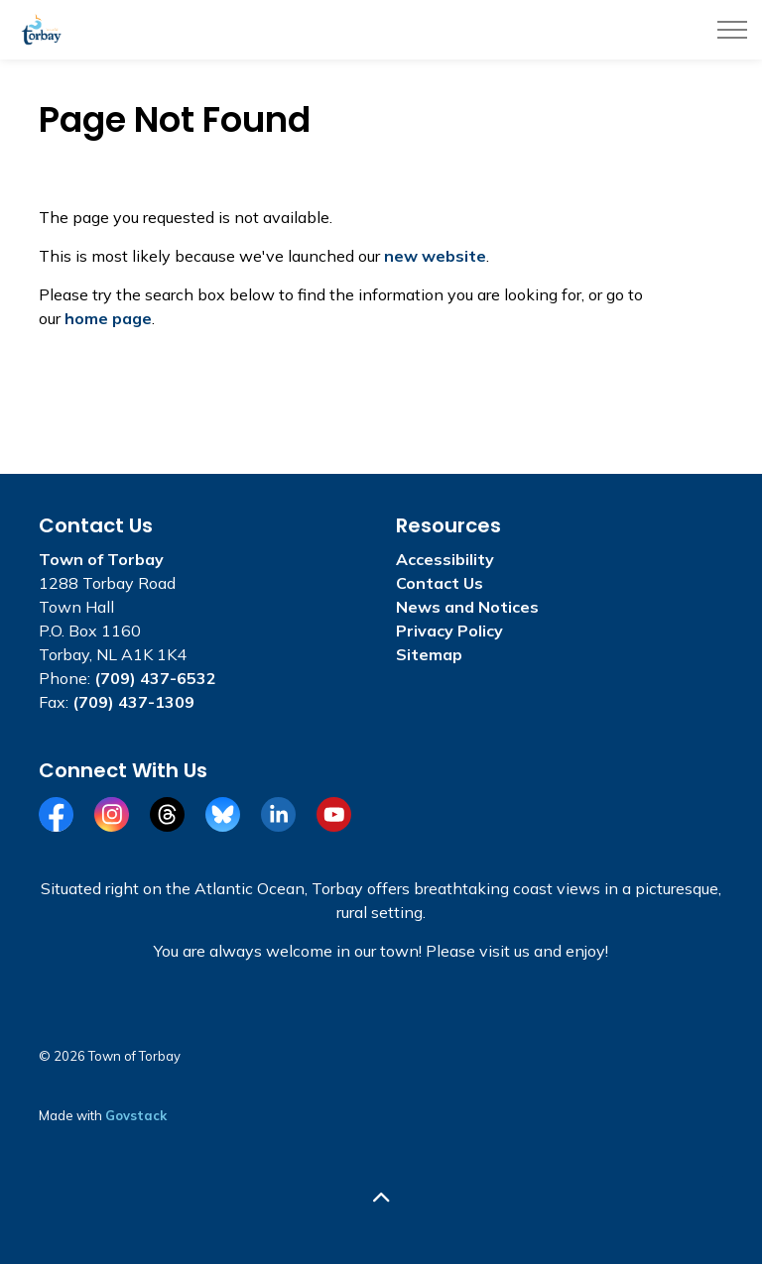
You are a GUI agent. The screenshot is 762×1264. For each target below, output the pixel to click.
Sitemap (429, 654)
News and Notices (467, 607)
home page (108, 318)
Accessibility (445, 559)
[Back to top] (381, 1197)
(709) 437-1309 (133, 702)
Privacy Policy (449, 630)
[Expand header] (732, 29)
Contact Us (439, 583)
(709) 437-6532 (155, 678)
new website (435, 256)
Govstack (136, 1115)
